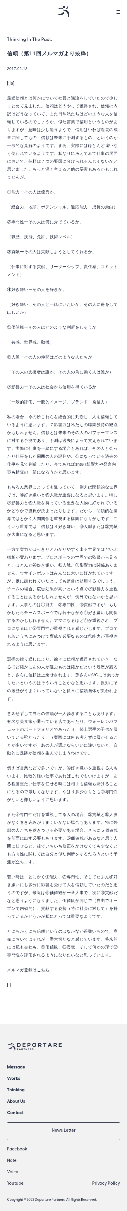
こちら (43, 970)
